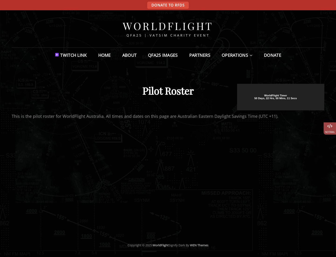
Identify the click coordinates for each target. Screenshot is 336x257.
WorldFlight (168, 26)
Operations (235, 55)
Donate (272, 55)
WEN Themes (199, 245)
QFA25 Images (163, 55)
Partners (199, 55)
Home (104, 55)
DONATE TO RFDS (168, 5)
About (129, 55)
